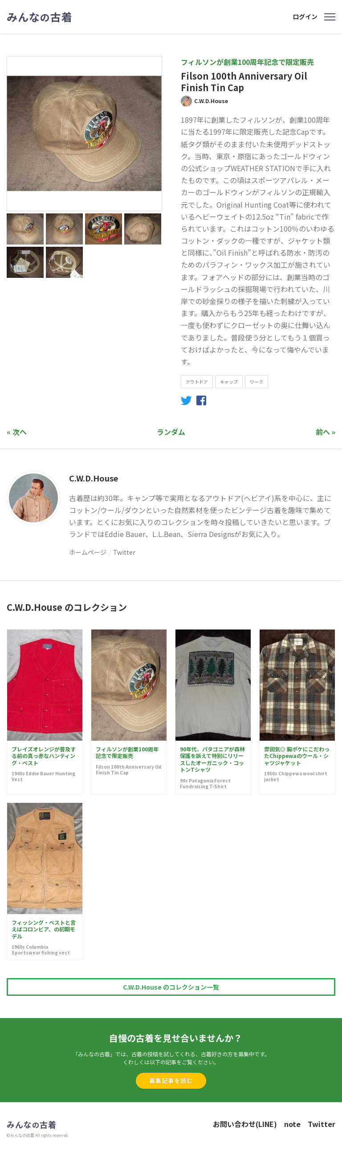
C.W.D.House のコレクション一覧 (171, 987)
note (292, 1124)
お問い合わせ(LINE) (245, 1124)
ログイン (305, 16)
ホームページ (87, 552)
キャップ (229, 381)
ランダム (171, 431)
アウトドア (197, 381)
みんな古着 (40, 17)
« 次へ (17, 431)
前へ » (325, 431)
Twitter (124, 552)
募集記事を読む (171, 1080)
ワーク (256, 381)
